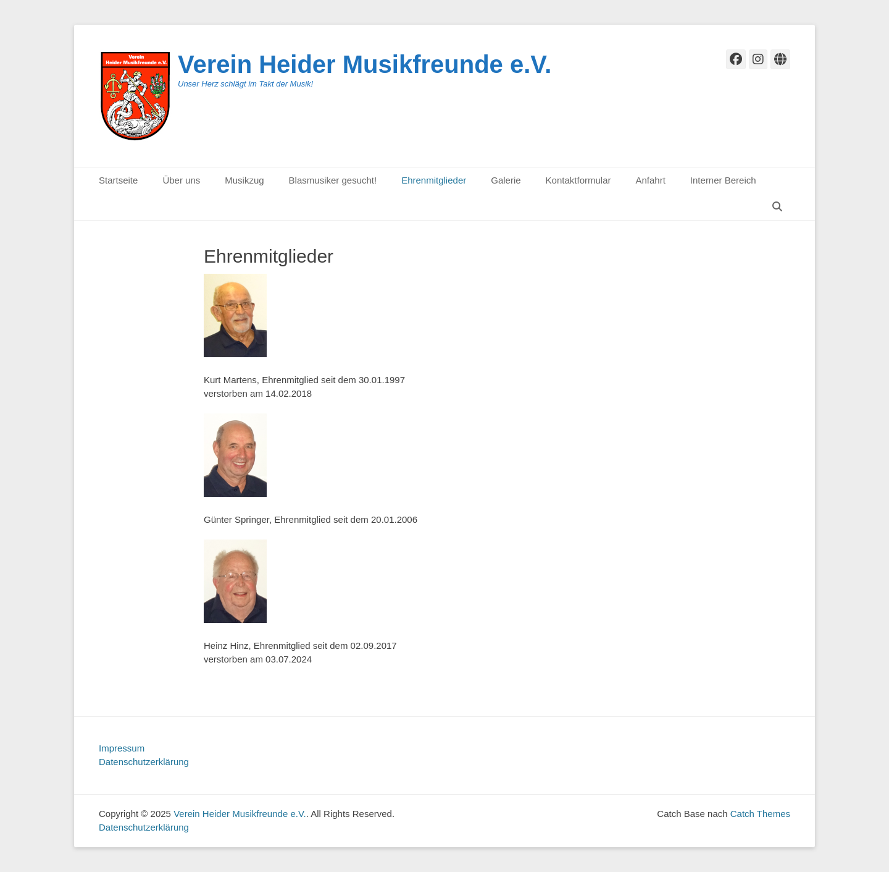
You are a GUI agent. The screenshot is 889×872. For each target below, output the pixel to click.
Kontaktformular (578, 180)
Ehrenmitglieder (433, 180)
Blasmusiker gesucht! (333, 180)
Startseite (118, 180)
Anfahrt (650, 180)
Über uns (181, 180)
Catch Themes (760, 813)
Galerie (505, 180)
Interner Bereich (723, 180)
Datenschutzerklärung (144, 761)
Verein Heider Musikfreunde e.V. (364, 64)
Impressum (121, 748)
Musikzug (244, 180)
